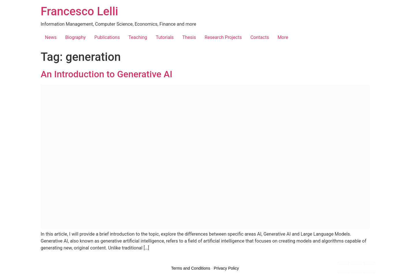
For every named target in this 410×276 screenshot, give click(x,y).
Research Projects (223, 37)
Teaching (137, 37)
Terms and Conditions (190, 268)
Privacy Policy (226, 268)
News (51, 37)
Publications (107, 37)
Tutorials (165, 37)
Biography (75, 37)
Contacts (259, 37)
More (283, 37)
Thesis (189, 37)
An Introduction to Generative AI (106, 74)
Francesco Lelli (79, 11)
